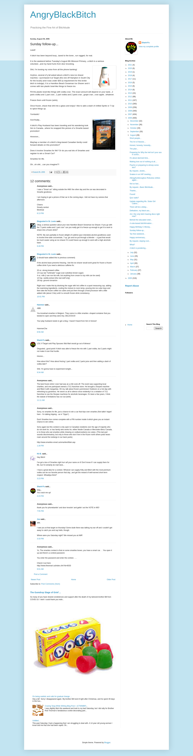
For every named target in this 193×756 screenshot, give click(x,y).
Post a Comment (40, 574)
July (132, 252)
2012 (130, 97)
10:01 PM (41, 297)
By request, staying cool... (140, 241)
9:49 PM (40, 246)
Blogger (107, 742)
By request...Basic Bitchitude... (142, 187)
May (132, 260)
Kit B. (39, 454)
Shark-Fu (41, 340)
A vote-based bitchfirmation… (141, 223)
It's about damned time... (139, 158)
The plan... (134, 149)
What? (132, 245)
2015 (130, 86)
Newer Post (35, 579)
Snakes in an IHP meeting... (141, 174)
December (134, 121)
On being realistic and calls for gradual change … (52, 696)
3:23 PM (40, 478)
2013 (130, 93)
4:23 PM (40, 496)
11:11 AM (41, 400)
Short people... (135, 138)
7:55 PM (40, 511)
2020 (130, 68)
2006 (130, 118)
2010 (130, 104)
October (133, 128)
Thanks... (133, 191)
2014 (130, 90)
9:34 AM (40, 372)
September (134, 131)
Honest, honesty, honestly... (141, 145)
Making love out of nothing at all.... (143, 162)
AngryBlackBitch (63, 15)
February (134, 270)
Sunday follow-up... (137, 230)
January (133, 274)
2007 (130, 114)
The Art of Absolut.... (138, 142)
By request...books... (138, 171)
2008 (130, 111)
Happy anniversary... (138, 237)
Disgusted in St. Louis (46, 221)
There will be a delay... (139, 207)
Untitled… (36, 721)
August (133, 135)
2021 (130, 65)
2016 (130, 82)
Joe (38, 519)
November (134, 125)
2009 (130, 107)
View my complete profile (149, 47)
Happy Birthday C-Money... (140, 227)
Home (73, 579)
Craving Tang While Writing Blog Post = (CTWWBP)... (66, 706)
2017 (130, 79)
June (132, 256)
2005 (130, 278)
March (133, 267)
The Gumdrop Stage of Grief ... (45, 592)
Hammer (40, 305)
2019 (130, 72)
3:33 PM (40, 539)
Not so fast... (135, 184)
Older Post (111, 579)
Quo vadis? (134, 198)
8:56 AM (40, 332)
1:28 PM (40, 446)
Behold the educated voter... (141, 220)
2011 (130, 100)
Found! (132, 194)
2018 (130, 75)
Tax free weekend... (137, 234)
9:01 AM (40, 569)
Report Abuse (132, 286)
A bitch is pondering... (138, 248)
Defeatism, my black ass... (140, 211)
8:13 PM (40, 213)
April (132, 263)
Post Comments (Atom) (50, 584)
